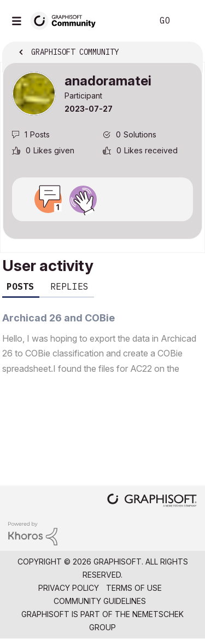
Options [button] (187, 53)
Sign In (187, 21)
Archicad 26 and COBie (58, 318)
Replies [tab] (69, 286)
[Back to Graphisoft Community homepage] (66, 20)
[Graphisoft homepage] (152, 501)
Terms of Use (134, 587)
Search (128, 20)
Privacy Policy (68, 587)
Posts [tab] (20, 286)
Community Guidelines (100, 601)
